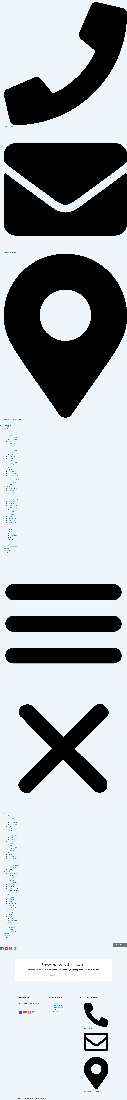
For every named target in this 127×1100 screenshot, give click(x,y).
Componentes (13, 546)
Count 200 (12, 465)
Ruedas (11, 544)
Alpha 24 (11, 514)
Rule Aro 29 (14, 454)
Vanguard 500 (13, 463)
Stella (10, 435)
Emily (10, 529)
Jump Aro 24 (12, 518)
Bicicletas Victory (14, 482)
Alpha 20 (11, 512)
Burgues (11, 527)
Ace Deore (12, 446)
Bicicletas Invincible (14, 480)
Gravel (8, 486)
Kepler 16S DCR (13, 499)
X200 (10, 461)
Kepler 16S (12, 501)
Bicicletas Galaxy (13, 478)
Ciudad (9, 525)
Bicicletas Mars (13, 473)
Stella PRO (14, 439)
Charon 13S (12, 490)
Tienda (6, 429)
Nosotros (6, 548)
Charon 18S (12, 493)
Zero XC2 (11, 433)
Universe (11, 471)
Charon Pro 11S (13, 488)
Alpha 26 (11, 516)
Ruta (8, 467)
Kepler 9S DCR (13, 497)
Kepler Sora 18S (13, 505)
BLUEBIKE (5, 426)
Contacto (6, 552)
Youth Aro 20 (12, 522)
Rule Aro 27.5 (14, 452)
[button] (63, 685)
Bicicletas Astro (13, 475)
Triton (10, 469)
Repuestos (10, 540)
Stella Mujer (14, 437)
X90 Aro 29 (12, 456)
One (10, 441)
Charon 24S (12, 495)
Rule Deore (14, 450)
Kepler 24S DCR (13, 503)
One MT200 (12, 443)
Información (7, 550)
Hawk (10, 484)
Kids (8, 510)
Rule (10, 448)
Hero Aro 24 (12, 520)
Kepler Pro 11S (13, 507)
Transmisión (12, 542)
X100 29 (11, 458)
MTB (8, 431)
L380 (10, 531)
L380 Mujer (14, 535)
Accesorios (10, 537)
